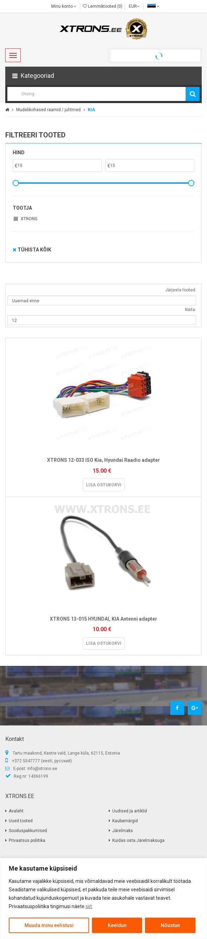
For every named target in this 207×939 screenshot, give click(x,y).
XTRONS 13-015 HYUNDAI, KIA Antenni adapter (103, 619)
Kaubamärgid (125, 820)
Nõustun (170, 925)
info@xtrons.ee (42, 768)
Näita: (190, 309)
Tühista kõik (32, 249)
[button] (103, 76)
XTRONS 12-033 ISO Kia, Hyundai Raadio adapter (103, 460)
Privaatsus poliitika (27, 840)
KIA (91, 109)
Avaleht (16, 811)
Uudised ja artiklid (129, 811)
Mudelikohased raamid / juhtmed (48, 109)
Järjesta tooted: (180, 290)
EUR (134, 6)
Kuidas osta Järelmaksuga (138, 840)
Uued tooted (21, 820)
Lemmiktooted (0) (102, 6)
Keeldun (117, 925)
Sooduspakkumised (28, 830)
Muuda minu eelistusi (49, 925)
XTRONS (29, 218)
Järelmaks (122, 830)
